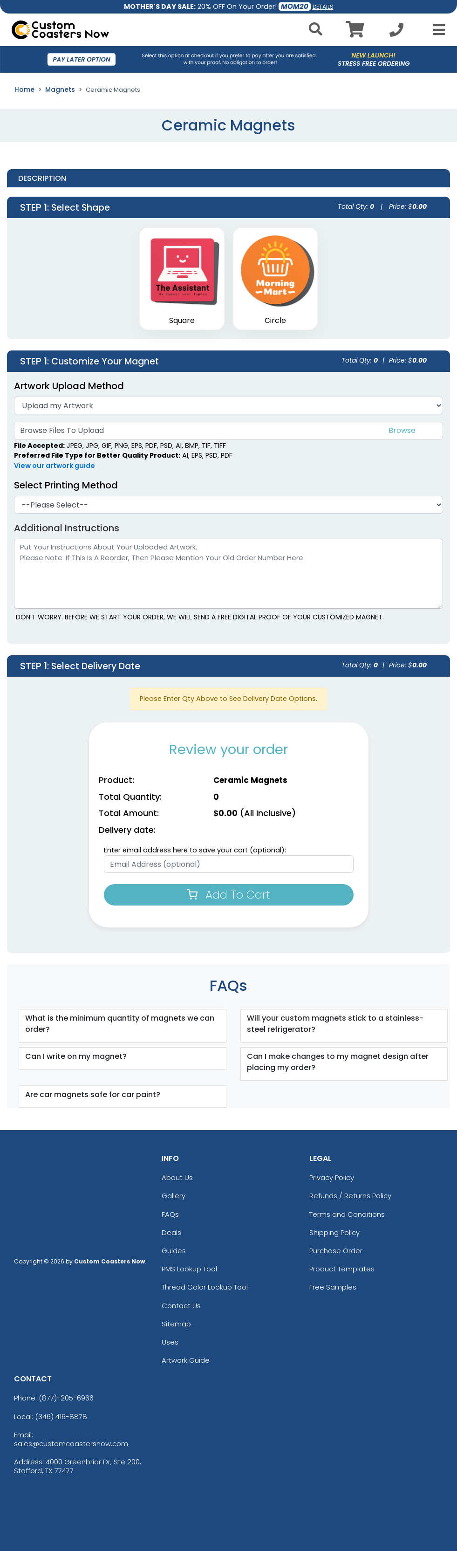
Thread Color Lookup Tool (205, 1287)
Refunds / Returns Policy (350, 1196)
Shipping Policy (334, 1232)
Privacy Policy (331, 1177)
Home (24, 89)
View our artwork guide (54, 465)
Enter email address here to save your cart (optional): (195, 850)
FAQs (170, 1214)
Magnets (60, 89)
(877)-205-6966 (66, 1398)
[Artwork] (228, 405)
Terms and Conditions (347, 1214)
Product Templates (342, 1269)
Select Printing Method (66, 485)
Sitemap (176, 1324)
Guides (174, 1251)
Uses (170, 1342)
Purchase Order (335, 1251)
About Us (177, 1177)
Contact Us (181, 1306)
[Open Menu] (436, 29)
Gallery (173, 1196)
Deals (171, 1232)
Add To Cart (228, 894)
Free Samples (332, 1287)
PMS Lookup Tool (189, 1269)
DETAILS (323, 7)
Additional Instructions (66, 528)
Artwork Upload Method (69, 385)
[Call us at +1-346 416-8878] (396, 32)
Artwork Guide (186, 1360)
